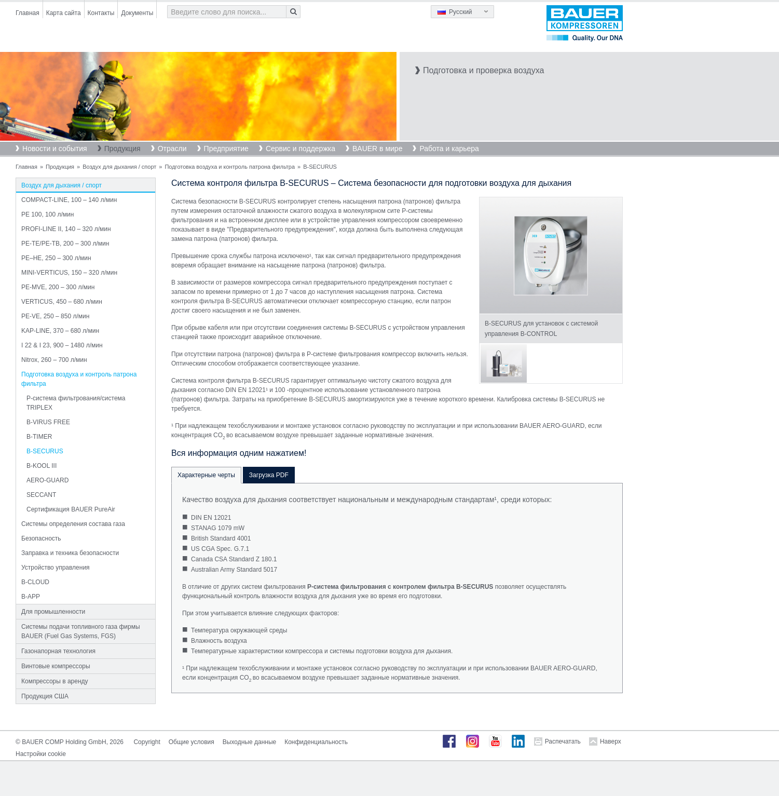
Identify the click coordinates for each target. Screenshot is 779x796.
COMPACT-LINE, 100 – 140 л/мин (69, 200)
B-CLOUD (35, 582)
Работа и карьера (449, 148)
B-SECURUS (44, 451)
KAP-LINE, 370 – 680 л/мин (60, 330)
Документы (137, 13)
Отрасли (172, 148)
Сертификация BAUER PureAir (70, 509)
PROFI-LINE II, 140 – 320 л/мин (66, 229)
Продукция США (45, 696)
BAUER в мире (377, 148)
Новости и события (54, 148)
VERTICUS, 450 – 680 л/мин (61, 301)
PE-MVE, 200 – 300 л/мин (57, 287)
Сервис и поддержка (300, 148)
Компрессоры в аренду (54, 681)
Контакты (101, 13)
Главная (27, 13)
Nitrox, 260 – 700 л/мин (54, 359)
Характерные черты (206, 475)
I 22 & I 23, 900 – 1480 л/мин (62, 345)
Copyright (146, 742)
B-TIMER (39, 436)
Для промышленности (53, 611)
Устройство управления (55, 567)
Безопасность (41, 538)
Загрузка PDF (269, 475)
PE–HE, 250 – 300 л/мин (56, 258)
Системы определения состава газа (73, 524)
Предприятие (226, 148)
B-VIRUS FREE (48, 422)
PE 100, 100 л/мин (47, 214)
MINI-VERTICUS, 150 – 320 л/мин (69, 272)
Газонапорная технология (58, 651)
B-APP (30, 596)
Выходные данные (249, 742)
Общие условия (191, 742)
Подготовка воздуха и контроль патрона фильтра (230, 167)
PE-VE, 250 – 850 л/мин (55, 316)
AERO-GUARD (47, 480)
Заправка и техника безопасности (70, 553)
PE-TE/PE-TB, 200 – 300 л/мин (65, 243)
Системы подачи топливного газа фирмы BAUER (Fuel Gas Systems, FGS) (80, 631)
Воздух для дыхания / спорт (119, 167)
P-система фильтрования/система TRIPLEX (75, 403)
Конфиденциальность (316, 742)
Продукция (122, 148)
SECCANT (41, 494)
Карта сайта (63, 13)
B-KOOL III (41, 465)
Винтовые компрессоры (55, 666)
